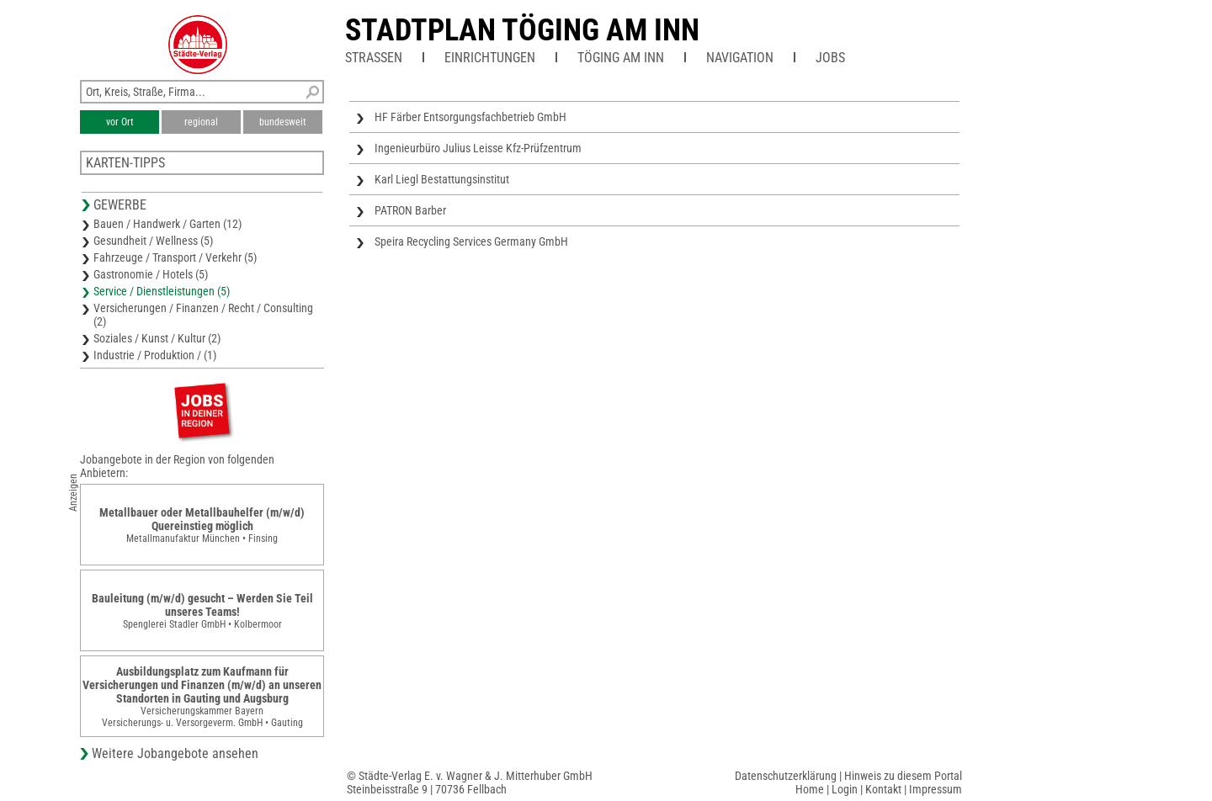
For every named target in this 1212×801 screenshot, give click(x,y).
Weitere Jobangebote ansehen (175, 753)
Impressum (935, 789)
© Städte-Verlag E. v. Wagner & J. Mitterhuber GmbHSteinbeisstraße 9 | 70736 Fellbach (470, 782)
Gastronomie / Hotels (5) (150, 274)
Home (809, 789)
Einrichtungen (489, 58)
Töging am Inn (620, 58)
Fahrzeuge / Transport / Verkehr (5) (175, 257)
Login (845, 789)
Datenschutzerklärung (786, 775)
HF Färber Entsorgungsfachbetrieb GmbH (470, 117)
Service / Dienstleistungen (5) (161, 291)
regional (201, 122)
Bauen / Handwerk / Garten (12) (167, 224)
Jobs (830, 58)
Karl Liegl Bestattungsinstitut (442, 179)
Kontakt (883, 789)
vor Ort (120, 122)
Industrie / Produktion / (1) (154, 355)
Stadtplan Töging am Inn (522, 30)
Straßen (373, 58)
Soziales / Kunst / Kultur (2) (157, 338)
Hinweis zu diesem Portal (903, 775)
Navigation (739, 58)
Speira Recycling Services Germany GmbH (471, 241)
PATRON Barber (410, 210)
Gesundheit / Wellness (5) (153, 240)
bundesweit (282, 122)
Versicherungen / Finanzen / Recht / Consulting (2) (203, 314)
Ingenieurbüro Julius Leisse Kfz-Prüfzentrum (478, 148)
